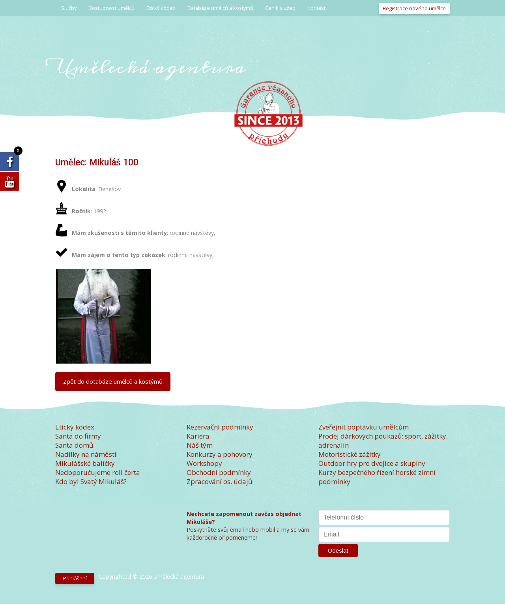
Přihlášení (75, 578)
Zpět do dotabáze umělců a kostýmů (113, 381)
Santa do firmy (78, 436)
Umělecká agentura (150, 66)
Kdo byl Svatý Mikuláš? (91, 481)
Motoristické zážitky (349, 454)
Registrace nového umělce (414, 8)
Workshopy (204, 463)
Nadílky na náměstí (85, 454)
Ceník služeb (280, 7)
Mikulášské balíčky (85, 463)
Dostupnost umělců (111, 7)
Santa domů (74, 445)
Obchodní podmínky (219, 472)
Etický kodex (161, 7)
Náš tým (200, 445)
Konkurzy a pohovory (219, 454)
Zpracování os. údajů (219, 481)
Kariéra (198, 436)
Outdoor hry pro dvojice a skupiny (371, 463)
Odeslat (338, 550)
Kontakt (316, 7)
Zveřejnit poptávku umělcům (363, 426)
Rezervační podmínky (220, 426)
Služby (69, 7)
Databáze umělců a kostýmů (220, 7)
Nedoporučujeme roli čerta (97, 472)
